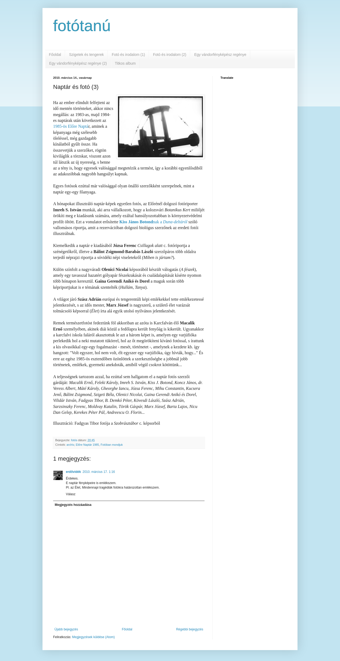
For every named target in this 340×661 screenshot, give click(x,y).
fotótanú (82, 26)
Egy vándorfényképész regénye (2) (78, 63)
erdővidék (73, 472)
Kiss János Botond (136, 222)
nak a (158, 222)
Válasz (70, 494)
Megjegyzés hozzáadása (73, 505)
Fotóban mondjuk (112, 444)
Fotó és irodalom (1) (128, 54)
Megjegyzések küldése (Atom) (93, 637)
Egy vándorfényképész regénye (220, 54)
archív (70, 444)
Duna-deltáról (175, 222)
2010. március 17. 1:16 (99, 472)
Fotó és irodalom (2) (169, 54)
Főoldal (55, 54)
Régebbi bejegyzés (189, 629)
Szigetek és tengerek (86, 54)
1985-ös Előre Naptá (70, 126)
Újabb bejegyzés (66, 629)
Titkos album (125, 63)
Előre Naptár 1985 (87, 444)
